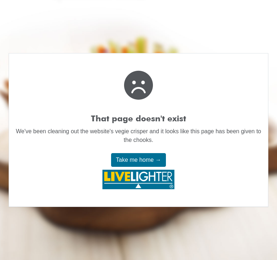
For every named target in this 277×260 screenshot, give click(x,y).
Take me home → (138, 160)
